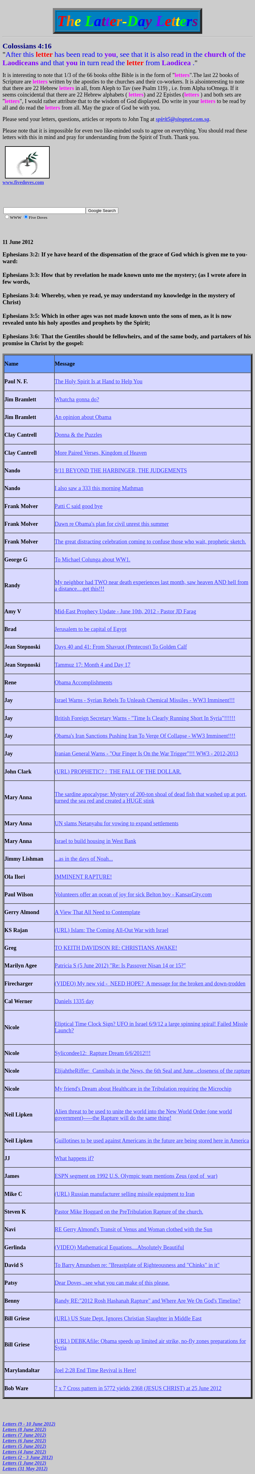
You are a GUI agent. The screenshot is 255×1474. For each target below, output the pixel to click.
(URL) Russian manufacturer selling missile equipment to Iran (124, 1194)
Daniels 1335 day (74, 1001)
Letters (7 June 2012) (24, 1435)
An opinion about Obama (83, 417)
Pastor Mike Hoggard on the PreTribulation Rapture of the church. (129, 1212)
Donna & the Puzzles (78, 435)
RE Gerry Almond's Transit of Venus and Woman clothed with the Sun (133, 1229)
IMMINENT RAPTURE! (83, 877)
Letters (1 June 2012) (24, 1463)
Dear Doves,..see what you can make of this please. (112, 1283)
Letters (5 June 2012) (24, 1446)
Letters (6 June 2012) (24, 1440)
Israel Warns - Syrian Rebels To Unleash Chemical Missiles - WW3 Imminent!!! (145, 700)
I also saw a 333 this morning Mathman (99, 488)
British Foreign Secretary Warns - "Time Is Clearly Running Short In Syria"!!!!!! (145, 718)
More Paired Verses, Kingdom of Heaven (101, 453)
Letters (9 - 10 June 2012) (28, 1424)
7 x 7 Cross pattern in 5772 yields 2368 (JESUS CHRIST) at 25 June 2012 (138, 1388)
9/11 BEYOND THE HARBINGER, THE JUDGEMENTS (121, 470)
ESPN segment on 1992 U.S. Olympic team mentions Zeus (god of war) (136, 1176)
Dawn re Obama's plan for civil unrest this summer (112, 524)
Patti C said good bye (78, 506)
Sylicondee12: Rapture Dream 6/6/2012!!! (103, 1053)
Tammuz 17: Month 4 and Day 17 (92, 665)
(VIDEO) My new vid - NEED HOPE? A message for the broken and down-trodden (150, 983)
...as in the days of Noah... (84, 859)
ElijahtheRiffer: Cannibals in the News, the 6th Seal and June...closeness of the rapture (152, 1071)
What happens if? (74, 1158)
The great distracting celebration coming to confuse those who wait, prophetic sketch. (150, 542)
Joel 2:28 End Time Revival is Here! (95, 1370)
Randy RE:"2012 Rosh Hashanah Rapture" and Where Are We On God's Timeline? (147, 1301)
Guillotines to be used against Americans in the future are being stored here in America (152, 1141)
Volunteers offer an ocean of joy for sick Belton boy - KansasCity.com (133, 894)
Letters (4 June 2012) (24, 1451)
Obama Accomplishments (83, 682)
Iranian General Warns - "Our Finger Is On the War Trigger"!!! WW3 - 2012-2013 (146, 754)
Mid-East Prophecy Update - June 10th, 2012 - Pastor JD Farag (125, 611)
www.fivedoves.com (23, 182)
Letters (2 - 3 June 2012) (27, 1457)
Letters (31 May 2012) (25, 1468)
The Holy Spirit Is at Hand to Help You (99, 381)
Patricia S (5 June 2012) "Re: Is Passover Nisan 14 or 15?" (120, 965)
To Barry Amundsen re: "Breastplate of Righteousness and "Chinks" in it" (137, 1265)
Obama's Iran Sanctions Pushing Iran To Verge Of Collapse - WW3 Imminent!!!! (145, 736)
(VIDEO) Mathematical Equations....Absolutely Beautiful (119, 1247)
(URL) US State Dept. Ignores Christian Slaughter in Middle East (128, 1318)
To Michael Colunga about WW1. (92, 560)
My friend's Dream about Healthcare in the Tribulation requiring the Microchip (143, 1089)
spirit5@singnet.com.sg (182, 119)
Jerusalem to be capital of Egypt (90, 629)
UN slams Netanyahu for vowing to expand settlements (116, 823)
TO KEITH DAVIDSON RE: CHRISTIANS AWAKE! (116, 948)
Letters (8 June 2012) (24, 1429)
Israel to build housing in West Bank (95, 841)
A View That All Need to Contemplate (97, 912)
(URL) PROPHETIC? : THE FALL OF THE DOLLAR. (118, 772)
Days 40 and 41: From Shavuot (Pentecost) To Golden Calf (121, 647)
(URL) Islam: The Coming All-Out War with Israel (111, 930)
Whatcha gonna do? (77, 399)
